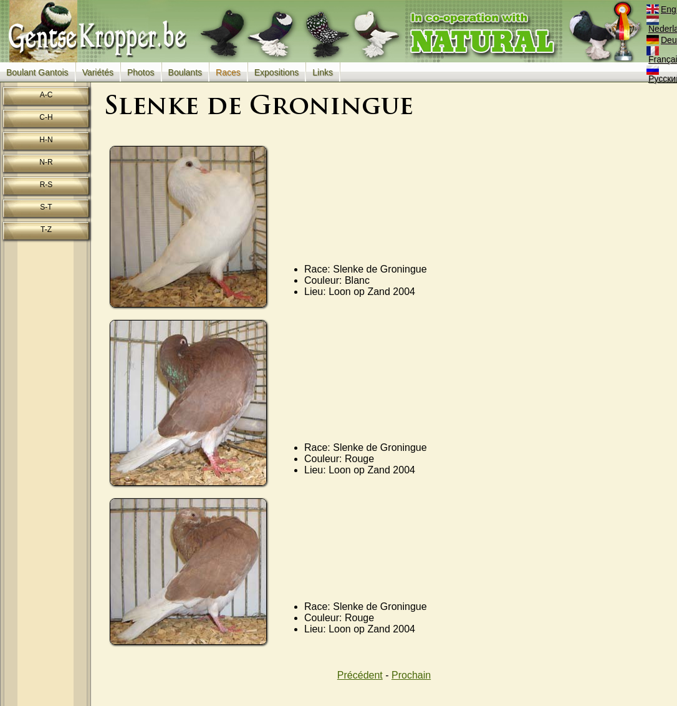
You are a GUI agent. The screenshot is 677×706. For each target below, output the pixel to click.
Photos (141, 72)
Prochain (411, 675)
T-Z (46, 229)
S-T (46, 207)
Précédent (360, 675)
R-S (46, 184)
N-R (45, 162)
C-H (45, 117)
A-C (46, 94)
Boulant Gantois (37, 72)
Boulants (185, 72)
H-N (45, 139)
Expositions (276, 72)
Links (322, 72)
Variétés (97, 72)
